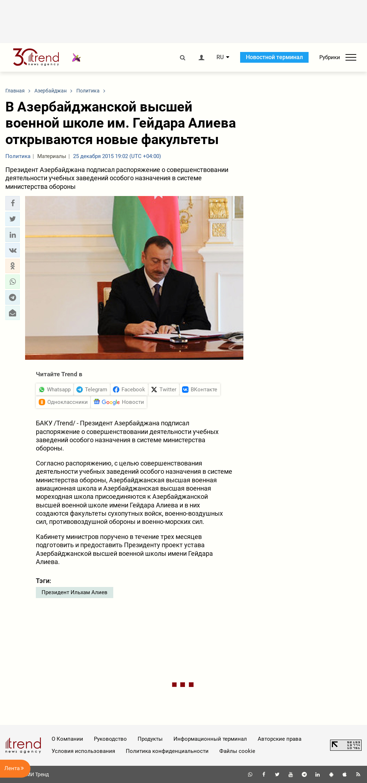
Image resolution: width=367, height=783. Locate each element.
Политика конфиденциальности (167, 751)
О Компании (67, 739)
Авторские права (279, 739)
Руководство (110, 739)
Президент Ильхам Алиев (75, 592)
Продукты (150, 739)
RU (220, 57)
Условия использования (83, 751)
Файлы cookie (237, 751)
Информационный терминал (210, 739)
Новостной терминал (274, 57)
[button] (13, 203)
